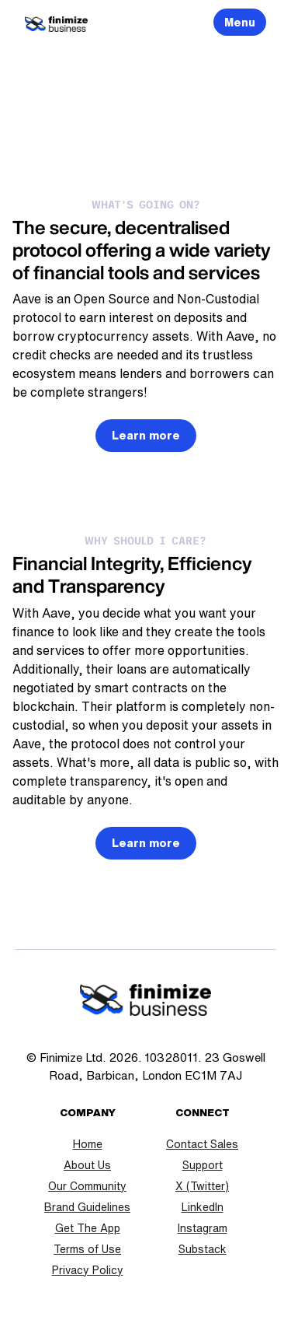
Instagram (202, 1228)
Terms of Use (87, 1249)
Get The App (87, 1228)
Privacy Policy (87, 1270)
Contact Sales (202, 1144)
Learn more (146, 435)
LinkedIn (202, 1207)
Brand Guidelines (87, 1207)
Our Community (87, 1186)
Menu (239, 22)
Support (202, 1165)
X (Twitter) (202, 1186)
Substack (202, 1249)
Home (87, 1144)
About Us (87, 1165)
